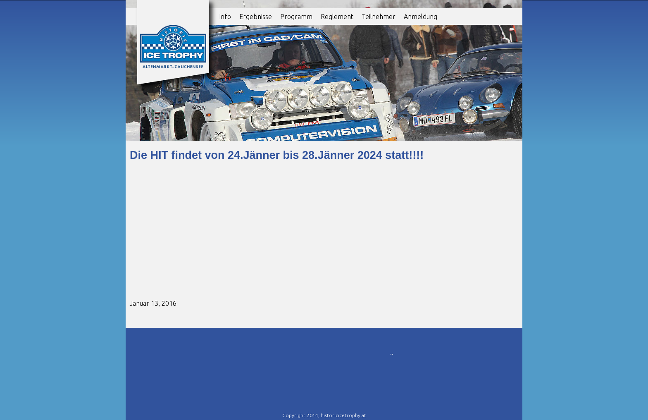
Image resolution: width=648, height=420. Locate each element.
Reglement (337, 16)
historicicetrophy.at (343, 415)
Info (225, 16)
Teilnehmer (378, 16)
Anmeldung (420, 16)
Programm (296, 16)
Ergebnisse (255, 16)
